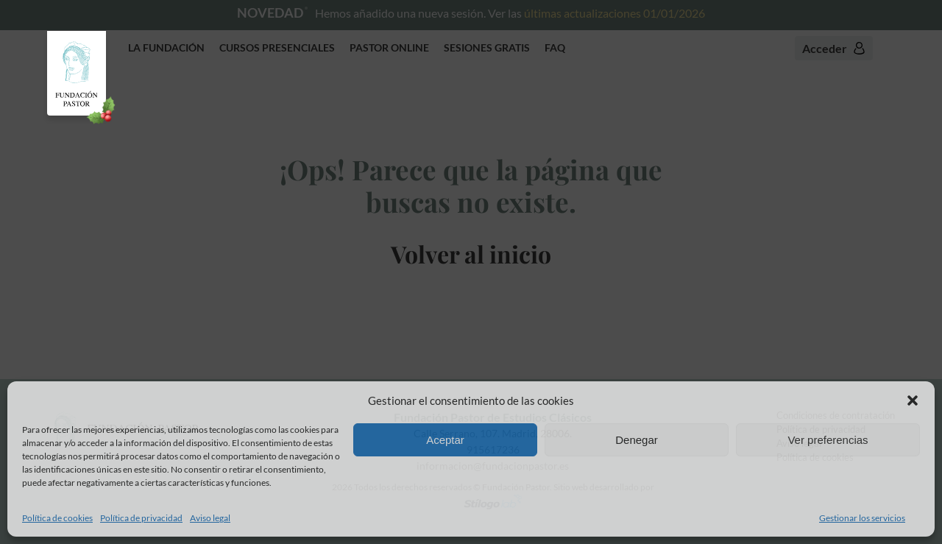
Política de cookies (57, 517)
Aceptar (445, 440)
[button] (912, 400)
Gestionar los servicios (862, 517)
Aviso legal (210, 517)
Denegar (636, 440)
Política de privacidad (141, 517)
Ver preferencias (827, 440)
